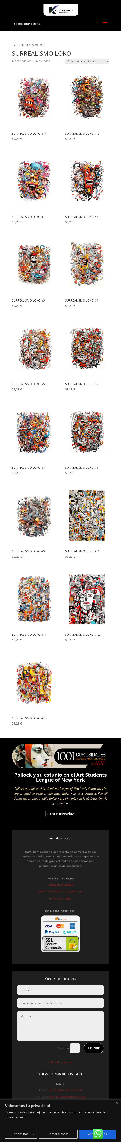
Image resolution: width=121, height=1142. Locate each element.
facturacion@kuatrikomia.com (67, 1097)
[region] (60, 1120)
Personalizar (20, 1134)
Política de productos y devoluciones (60, 891)
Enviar (94, 1048)
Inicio (15, 45)
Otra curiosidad (60, 813)
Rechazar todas (58, 1134)
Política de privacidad (60, 885)
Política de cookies (60, 898)
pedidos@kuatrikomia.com (65, 1091)
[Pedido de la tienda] (87, 61)
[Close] (116, 1102)
